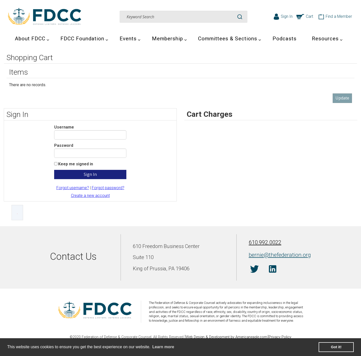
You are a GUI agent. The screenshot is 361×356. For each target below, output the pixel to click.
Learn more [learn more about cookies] (163, 347)
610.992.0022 (263, 243)
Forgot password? (108, 187)
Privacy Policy (282, 337)
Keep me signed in (75, 164)
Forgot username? (72, 187)
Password (63, 145)
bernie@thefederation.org (275, 254)
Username (64, 127)
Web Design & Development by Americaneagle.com (226, 337)
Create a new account (90, 195)
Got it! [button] (336, 347)
